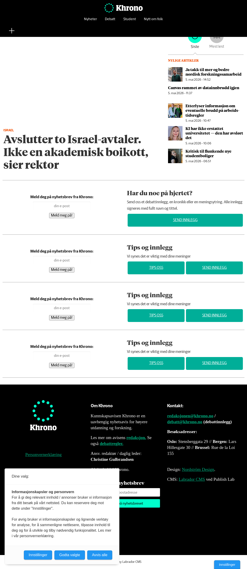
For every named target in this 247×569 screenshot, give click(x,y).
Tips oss (156, 268)
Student (129, 21)
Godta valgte (69, 555)
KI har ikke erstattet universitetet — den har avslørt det (214, 133)
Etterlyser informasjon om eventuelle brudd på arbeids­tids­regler (212, 110)
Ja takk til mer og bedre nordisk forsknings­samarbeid (213, 72)
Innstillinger (227, 564)
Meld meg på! (62, 215)
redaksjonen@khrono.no (190, 415)
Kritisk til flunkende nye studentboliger (208, 153)
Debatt (110, 21)
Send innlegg (185, 220)
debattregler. (111, 443)
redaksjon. (136, 437)
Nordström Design (198, 469)
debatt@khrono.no (184, 421)
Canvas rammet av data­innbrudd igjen (203, 87)
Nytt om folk (153, 21)
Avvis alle (99, 555)
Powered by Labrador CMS (123, 562)
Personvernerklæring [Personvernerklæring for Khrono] (43, 454)
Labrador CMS (192, 479)
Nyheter (90, 21)
